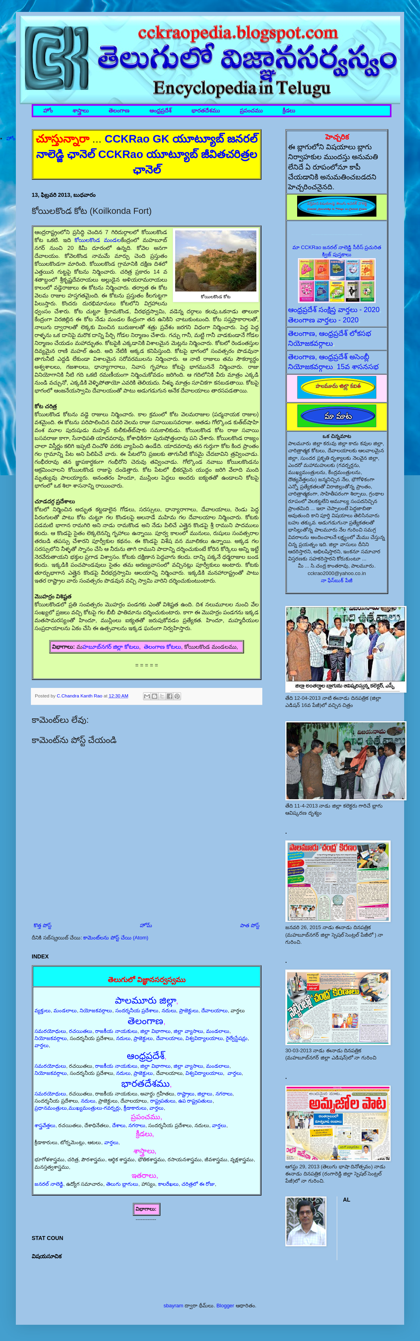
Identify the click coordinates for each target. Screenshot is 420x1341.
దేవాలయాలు (214, 1010)
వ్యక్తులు (42, 1010)
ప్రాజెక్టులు (189, 1010)
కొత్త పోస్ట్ (43, 925)
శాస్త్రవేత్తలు (44, 1125)
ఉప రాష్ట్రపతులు (195, 1101)
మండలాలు (65, 1010)
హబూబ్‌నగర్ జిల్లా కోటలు (110, 647)
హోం (48, 111)
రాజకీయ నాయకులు (116, 1031)
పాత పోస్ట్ (250, 925)
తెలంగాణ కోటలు (162, 647)
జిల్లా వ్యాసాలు (188, 1031)
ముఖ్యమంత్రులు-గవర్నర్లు (95, 1108)
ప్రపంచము (251, 111)
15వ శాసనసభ (358, 367)
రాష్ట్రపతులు (163, 1101)
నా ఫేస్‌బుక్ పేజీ (337, 580)
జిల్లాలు (204, 1094)
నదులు (169, 1010)
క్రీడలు (289, 111)
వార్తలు (41, 1045)
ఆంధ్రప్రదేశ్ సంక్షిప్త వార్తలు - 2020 (334, 310)
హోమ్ (146, 925)
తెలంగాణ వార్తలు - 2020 (323, 320)
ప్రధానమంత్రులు (50, 1108)
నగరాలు (224, 1094)
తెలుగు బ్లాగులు (122, 1184)
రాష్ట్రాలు (186, 1094)
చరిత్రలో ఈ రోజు (198, 1184)
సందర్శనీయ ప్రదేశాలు (137, 1010)
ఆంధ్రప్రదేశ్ (160, 111)
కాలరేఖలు (168, 1184)
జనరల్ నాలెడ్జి (48, 1184)
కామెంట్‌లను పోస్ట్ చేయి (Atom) (115, 938)
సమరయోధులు (50, 1031)
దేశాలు (119, 1125)
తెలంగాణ (119, 111)
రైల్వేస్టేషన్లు (237, 1038)
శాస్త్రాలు (81, 111)
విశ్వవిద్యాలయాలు (204, 1038)
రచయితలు (80, 1031)
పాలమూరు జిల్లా (145, 1000)
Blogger (225, 1306)
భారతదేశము (205, 111)
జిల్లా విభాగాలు (155, 1031)
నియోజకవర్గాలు (96, 1010)
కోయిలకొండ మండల (97, 240)
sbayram (173, 1306)
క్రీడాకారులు (135, 1108)
